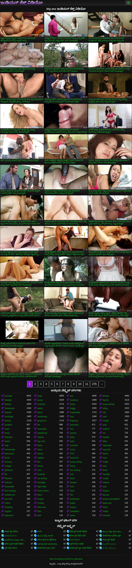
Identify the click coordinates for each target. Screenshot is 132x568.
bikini (39, 495)
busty (39, 396)
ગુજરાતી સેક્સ (11, 536)
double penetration (111, 499)
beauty (8, 420)
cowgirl (106, 420)
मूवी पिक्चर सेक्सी (77, 544)
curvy (72, 449)
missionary (42, 416)
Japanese (107, 445)
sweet (7, 441)
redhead (8, 437)
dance (105, 453)
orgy (7, 445)
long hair (107, 449)
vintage (8, 466)
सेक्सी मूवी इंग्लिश (11, 531)
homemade (10, 449)
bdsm (72, 478)
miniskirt (106, 515)
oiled (72, 491)
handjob (106, 474)
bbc (39, 462)
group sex (41, 420)
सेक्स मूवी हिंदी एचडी (78, 536)
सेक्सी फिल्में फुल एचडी (46, 548)
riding (105, 408)
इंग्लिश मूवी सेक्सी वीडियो (14, 544)
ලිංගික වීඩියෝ (109, 548)
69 (6, 474)
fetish (105, 507)
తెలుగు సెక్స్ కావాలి (45, 536)
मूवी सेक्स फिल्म (11, 548)
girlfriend (9, 470)
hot (104, 433)
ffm (38, 425)
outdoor (106, 429)
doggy (73, 408)
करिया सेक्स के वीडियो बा (46, 540)
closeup (8, 462)
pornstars (74, 425)
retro (39, 470)
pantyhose (74, 499)
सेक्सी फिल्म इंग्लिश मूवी (112, 536)
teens (39, 412)
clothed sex (10, 495)
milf (104, 412)
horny (7, 433)
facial (105, 470)
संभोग (39, 531)
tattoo (39, 449)
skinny (40, 453)
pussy (40, 400)
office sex (41, 507)
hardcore (74, 400)
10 (79, 384)
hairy (72, 441)
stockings (9, 416)
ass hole (8, 499)
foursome (74, 458)
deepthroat (42, 433)
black (39, 445)
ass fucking (75, 470)
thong (72, 466)
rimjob (105, 511)
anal (105, 425)
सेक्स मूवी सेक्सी (109, 540)
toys (72, 416)
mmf (72, 486)
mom (105, 458)
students (41, 474)
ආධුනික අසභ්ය (109, 544)
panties (73, 433)
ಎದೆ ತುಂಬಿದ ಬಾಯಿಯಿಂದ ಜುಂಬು (48, 544)
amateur (8, 425)
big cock (41, 441)
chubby (40, 503)
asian (7, 429)
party (72, 437)
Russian (8, 478)
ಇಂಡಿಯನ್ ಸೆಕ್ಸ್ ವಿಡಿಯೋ (21, 3)
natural (40, 437)
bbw (39, 511)
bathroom (9, 515)
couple (106, 478)
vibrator (73, 482)
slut (71, 429)
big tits (106, 400)
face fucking (10, 491)
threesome (9, 408)
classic (73, 507)
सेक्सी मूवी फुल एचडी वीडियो (80, 548)
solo (72, 474)
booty (72, 404)
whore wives (43, 491)
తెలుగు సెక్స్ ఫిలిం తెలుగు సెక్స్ (114, 531)
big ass (106, 495)
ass (71, 396)
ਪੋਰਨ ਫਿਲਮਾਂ (75, 540)
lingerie (106, 437)
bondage (41, 482)
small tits (41, 404)
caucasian (42, 429)
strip (105, 466)
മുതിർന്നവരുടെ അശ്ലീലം (16, 540)
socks (72, 515)
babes (40, 408)
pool (39, 515)
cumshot (74, 445)
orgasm (8, 511)
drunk (7, 458)
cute (105, 416)
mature (106, 482)
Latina (7, 503)
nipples (40, 458)
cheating (8, 507)
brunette (8, 396)
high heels (42, 486)
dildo (105, 441)
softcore (8, 482)
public (72, 503)
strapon (106, 491)
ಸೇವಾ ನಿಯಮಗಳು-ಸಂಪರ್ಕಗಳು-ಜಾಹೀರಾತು (66, 559)
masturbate (75, 412)
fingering (74, 420)
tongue (40, 499)
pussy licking (108, 404)
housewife (9, 486)
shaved (8, 412)
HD (71, 495)
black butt (107, 503)
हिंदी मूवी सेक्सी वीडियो (78, 531)
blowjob (8, 400)
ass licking (42, 478)
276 (94, 384)
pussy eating (75, 462)
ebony (40, 466)
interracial (9, 453)
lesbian (8, 404)
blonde (106, 396)
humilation (74, 511)
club (104, 486)
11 (86, 384)
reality (105, 462)
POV (72, 453)
